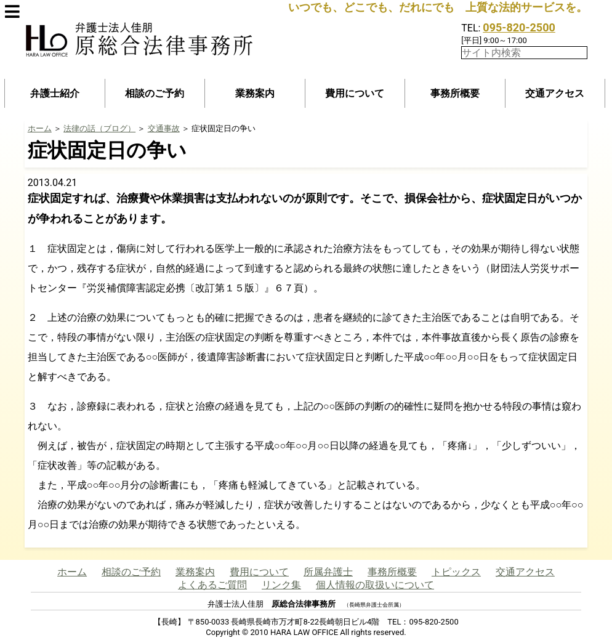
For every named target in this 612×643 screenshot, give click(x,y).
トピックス (456, 572)
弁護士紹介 (54, 93)
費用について (354, 93)
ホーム (40, 128)
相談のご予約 (154, 93)
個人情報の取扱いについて (375, 585)
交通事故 (164, 128)
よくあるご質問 (212, 585)
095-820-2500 (519, 27)
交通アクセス (554, 93)
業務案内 (255, 93)
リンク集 (281, 585)
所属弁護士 (328, 572)
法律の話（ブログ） (99, 128)
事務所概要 (455, 93)
